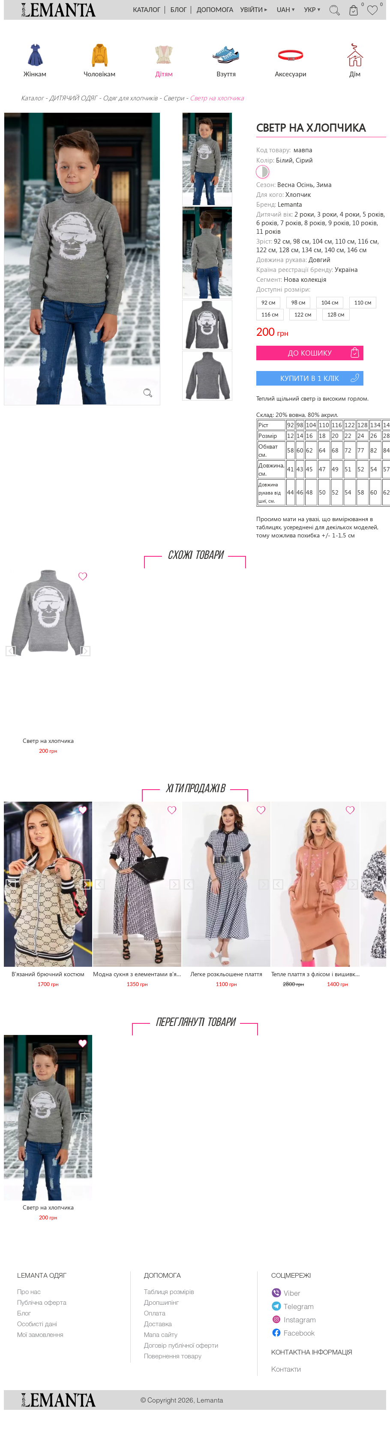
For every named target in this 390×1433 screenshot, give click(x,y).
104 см (330, 302)
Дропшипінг (161, 1302)
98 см (298, 302)
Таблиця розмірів (169, 1291)
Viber (286, 1292)
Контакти (286, 1368)
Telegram (293, 1306)
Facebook (293, 1332)
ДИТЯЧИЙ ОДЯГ (73, 98)
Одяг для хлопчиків (130, 98)
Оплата (154, 1313)
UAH (285, 10)
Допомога (215, 9)
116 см (270, 314)
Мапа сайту (160, 1334)
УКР (312, 10)
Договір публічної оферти (181, 1345)
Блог (179, 9)
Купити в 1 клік (320, 378)
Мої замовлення (40, 1334)
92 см (268, 302)
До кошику (324, 352)
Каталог (147, 9)
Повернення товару (172, 1356)
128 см (336, 314)
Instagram (294, 1319)
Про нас (29, 1291)
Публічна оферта (41, 1302)
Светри (173, 98)
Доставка (158, 1323)
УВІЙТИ (254, 10)
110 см (363, 302)
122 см (303, 314)
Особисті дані (37, 1323)
